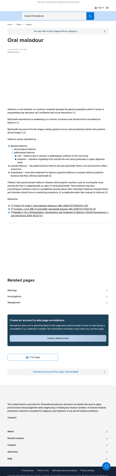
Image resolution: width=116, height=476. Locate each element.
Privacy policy (28, 470)
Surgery (29, 24)
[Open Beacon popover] (106, 466)
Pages (18, 24)
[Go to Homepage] (15, 8)
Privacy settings (87, 470)
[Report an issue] (58, 372)
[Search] (90, 16)
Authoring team (13, 52)
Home (9, 24)
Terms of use (43, 470)
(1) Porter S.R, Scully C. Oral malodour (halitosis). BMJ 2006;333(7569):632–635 (49, 205)
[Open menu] (107, 7)
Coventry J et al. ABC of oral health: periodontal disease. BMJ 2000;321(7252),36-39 (55, 209)
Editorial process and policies (64, 470)
